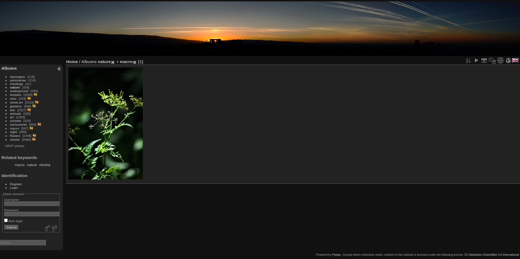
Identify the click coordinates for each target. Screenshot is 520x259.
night (13, 132)
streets (15, 139)
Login (14, 187)
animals (15, 113)
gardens (16, 106)
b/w (12, 110)
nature (15, 87)
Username (11, 199)
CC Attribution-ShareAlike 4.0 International (491, 254)
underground (19, 91)
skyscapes (17, 76)
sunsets (15, 120)
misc (13, 98)
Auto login (13, 221)
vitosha (44, 165)
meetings (16, 84)
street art (16, 102)
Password (11, 210)
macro (14, 128)
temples (15, 94)
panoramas (18, 80)
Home (72, 61)
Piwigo (336, 254)
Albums (9, 68)
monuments (18, 124)
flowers (15, 135)
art (12, 117)
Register (16, 184)
